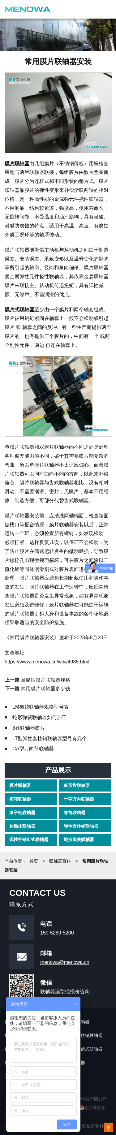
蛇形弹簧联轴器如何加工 (39, 717)
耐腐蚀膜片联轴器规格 (45, 680)
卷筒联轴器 (74, 812)
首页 (33, 861)
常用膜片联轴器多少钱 (45, 688)
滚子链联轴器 (22, 812)
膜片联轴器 (20, 785)
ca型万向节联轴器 (33, 748)
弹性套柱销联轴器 (81, 825)
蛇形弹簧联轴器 (79, 839)
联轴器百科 (60, 861)
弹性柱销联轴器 (87, 1035)
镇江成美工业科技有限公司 (28, 9)
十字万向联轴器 (79, 798)
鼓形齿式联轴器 (87, 1049)
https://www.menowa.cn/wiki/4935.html (47, 661)
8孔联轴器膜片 (28, 728)
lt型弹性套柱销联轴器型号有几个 (49, 738)
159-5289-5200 (57, 932)
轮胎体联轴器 (22, 825)
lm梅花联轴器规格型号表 (40, 707)
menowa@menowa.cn (64, 962)
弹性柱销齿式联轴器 (28, 839)
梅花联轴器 (20, 798)
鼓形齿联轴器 (77, 785)
